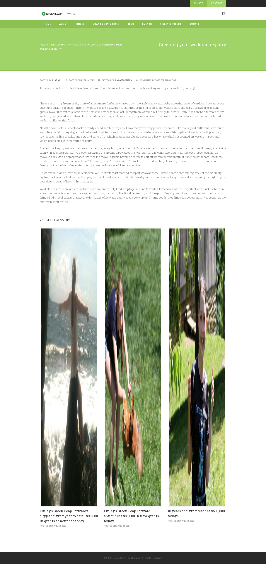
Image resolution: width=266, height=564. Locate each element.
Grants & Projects (106, 24)
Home (47, 24)
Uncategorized (123, 80)
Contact (217, 3)
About (63, 24)
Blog (130, 24)
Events (147, 24)
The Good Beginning (132, 193)
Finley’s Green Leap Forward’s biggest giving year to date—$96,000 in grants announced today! (69, 516)
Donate (198, 3)
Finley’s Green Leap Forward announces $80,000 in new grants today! (131, 516)
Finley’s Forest (170, 24)
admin (56, 80)
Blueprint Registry (163, 193)
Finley (80, 24)
